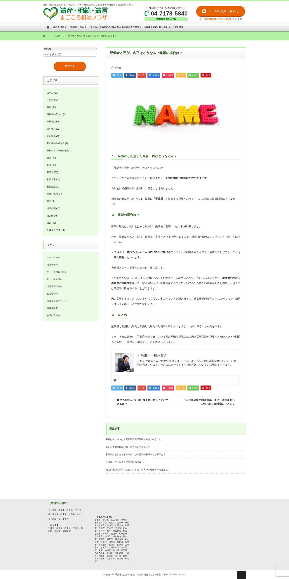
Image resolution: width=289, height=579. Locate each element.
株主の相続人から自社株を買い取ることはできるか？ (142, 402)
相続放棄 (51, 179)
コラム (50, 92)
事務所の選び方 (54, 114)
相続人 (50, 172)
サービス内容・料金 (74, 27)
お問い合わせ (163, 27)
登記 (49, 157)
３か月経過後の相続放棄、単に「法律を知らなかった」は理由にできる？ (209, 402)
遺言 (49, 223)
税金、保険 (52, 194)
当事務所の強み (107, 27)
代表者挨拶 (58, 27)
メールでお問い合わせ (223, 11)
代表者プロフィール (136, 27)
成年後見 (51, 129)
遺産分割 (51, 208)
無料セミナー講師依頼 (58, 150)
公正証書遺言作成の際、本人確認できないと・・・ (131, 447)
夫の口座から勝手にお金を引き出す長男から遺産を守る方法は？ (138, 469)
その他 (117, 67)
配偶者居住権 (53, 230)
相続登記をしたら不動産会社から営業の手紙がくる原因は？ (136, 454)
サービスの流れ (92, 27)
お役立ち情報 (177, 27)
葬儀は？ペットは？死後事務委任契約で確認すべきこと (133, 439)
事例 (49, 107)
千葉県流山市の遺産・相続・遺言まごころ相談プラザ (141, 574)
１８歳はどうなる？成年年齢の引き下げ (126, 462)
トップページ (53, 257)
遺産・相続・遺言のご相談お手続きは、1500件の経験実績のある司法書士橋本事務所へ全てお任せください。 (88, 12)
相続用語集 (52, 186)
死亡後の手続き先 (56, 143)
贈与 (49, 201)
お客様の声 (120, 27)
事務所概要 (151, 27)
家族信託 (51, 121)
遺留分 (50, 215)
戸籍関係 (51, 136)
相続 (49, 165)
